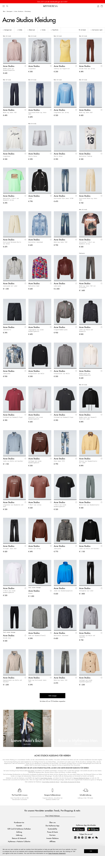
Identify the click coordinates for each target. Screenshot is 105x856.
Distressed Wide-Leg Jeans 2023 (88, 199)
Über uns (52, 822)
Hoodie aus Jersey (34, 548)
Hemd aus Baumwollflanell (37, 635)
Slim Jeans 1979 (59, 461)
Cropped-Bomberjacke (60, 329)
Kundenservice (19, 822)
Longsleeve (32, 68)
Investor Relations (52, 838)
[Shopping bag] (102, 6)
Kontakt (19, 825)
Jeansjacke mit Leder (10, 286)
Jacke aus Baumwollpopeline (63, 591)
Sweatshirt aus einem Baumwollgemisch (35, 418)
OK (91, 851)
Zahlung (19, 832)
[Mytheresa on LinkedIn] (75, 837)
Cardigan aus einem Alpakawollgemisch (85, 681)
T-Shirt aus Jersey (34, 505)
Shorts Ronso (32, 156)
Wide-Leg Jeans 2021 (86, 112)
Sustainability (52, 829)
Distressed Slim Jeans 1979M (63, 198)
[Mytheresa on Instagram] (86, 837)
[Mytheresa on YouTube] (89, 837)
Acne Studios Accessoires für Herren (70, 782)
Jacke (30, 198)
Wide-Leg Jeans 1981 (10, 112)
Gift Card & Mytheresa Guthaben (19, 829)
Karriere (52, 835)
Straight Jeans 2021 (10, 548)
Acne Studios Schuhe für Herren (50, 782)
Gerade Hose (7, 638)
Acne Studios (18, 11)
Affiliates (52, 841)
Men (4, 11)
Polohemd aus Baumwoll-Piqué (12, 417)
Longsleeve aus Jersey (61, 112)
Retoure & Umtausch (19, 838)
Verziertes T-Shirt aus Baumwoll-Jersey (87, 243)
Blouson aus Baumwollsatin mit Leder (88, 462)
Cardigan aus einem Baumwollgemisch (34, 462)
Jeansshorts (7, 329)
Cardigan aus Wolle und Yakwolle (87, 636)
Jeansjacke (6, 373)
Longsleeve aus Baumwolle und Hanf (13, 505)
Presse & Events (52, 832)
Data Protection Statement (57, 853)
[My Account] (98, 6)
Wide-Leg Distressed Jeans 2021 (37, 681)
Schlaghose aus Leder (86, 591)
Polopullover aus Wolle (36, 373)
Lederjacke (57, 286)
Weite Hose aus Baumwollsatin (89, 505)
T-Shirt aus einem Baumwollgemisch (60, 505)
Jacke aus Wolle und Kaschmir (13, 461)
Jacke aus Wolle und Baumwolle (86, 330)
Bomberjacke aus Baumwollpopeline (9, 69)
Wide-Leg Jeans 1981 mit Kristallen (87, 286)
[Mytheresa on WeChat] (96, 837)
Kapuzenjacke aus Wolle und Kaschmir (12, 681)
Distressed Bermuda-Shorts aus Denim (12, 243)
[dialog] (52, 851)
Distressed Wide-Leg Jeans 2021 (37, 113)
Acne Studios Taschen (46, 778)
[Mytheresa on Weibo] (93, 837)
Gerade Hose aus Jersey (87, 68)
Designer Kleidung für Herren (81, 778)
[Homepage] (52, 6)
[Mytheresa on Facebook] (79, 837)
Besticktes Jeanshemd (35, 242)
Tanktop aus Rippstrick (62, 68)
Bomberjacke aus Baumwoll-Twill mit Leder (88, 418)
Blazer (30, 593)
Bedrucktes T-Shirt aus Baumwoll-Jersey (11, 199)
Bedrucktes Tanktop (85, 156)
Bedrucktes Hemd (33, 286)
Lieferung (19, 835)
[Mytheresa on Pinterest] (82, 837)
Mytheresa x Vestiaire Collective (19, 841)
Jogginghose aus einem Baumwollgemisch (35, 330)
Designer (10, 11)
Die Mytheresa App (52, 825)
